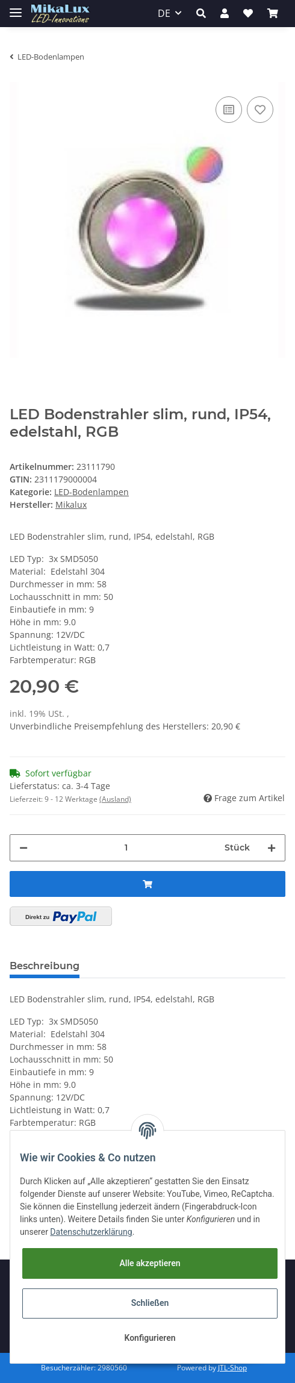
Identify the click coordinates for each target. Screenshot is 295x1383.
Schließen (150, 1303)
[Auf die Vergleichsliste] (229, 109)
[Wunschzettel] (248, 13)
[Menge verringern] (23, 848)
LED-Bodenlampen (91, 492)
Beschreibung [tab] (44, 966)
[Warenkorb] (272, 13)
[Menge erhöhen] (271, 848)
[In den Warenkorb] (147, 884)
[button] (201, 13)
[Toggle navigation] (16, 7)
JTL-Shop (232, 1368)
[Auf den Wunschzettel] (260, 109)
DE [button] (164, 13)
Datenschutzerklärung (91, 1232)
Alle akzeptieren (149, 1263)
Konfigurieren (149, 1338)
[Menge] (126, 848)
